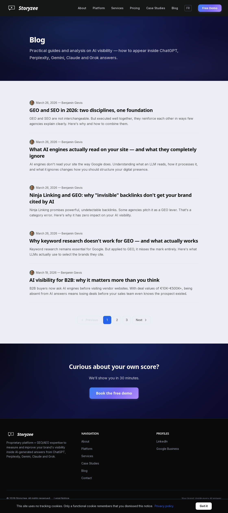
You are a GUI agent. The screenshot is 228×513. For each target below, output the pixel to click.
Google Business (167, 448)
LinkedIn (162, 441)
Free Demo (209, 8)
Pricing (135, 8)
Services (117, 8)
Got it (204, 506)
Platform (99, 8)
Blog (175, 8)
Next (141, 320)
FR (188, 8)
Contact (86, 478)
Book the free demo (114, 393)
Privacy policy (164, 506)
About (82, 8)
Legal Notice (61, 498)
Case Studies (155, 8)
